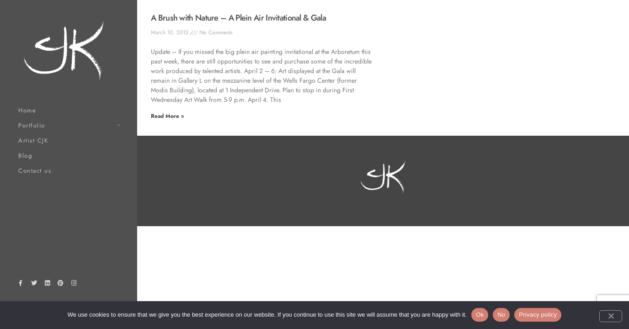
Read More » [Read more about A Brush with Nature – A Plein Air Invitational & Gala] (167, 116)
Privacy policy (538, 314)
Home (27, 110)
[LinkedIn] (47, 284)
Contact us (34, 170)
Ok (480, 314)
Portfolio (31, 125)
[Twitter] (33, 284)
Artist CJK (33, 140)
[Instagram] (74, 284)
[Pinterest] (60, 284)
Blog (25, 155)
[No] (610, 316)
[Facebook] (20, 284)
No (501, 314)
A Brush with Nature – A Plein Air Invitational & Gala (238, 18)
